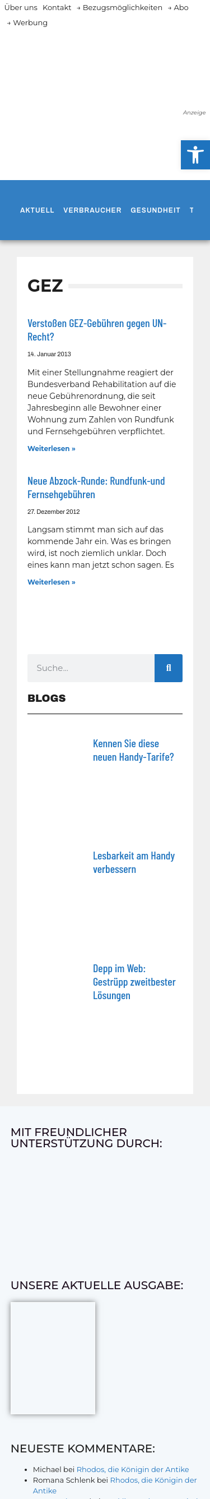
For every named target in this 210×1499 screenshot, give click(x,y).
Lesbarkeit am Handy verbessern (134, 861)
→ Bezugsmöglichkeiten (120, 7)
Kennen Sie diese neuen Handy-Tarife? (133, 749)
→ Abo (178, 7)
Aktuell (37, 210)
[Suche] (169, 668)
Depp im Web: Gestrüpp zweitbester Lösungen (134, 981)
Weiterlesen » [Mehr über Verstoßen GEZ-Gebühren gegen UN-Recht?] (51, 448)
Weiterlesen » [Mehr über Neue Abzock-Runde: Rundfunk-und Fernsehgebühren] (51, 582)
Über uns (21, 7)
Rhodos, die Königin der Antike (133, 1469)
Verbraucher (92, 210)
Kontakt (57, 7)
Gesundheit (155, 210)
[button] (195, 154)
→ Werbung (27, 22)
